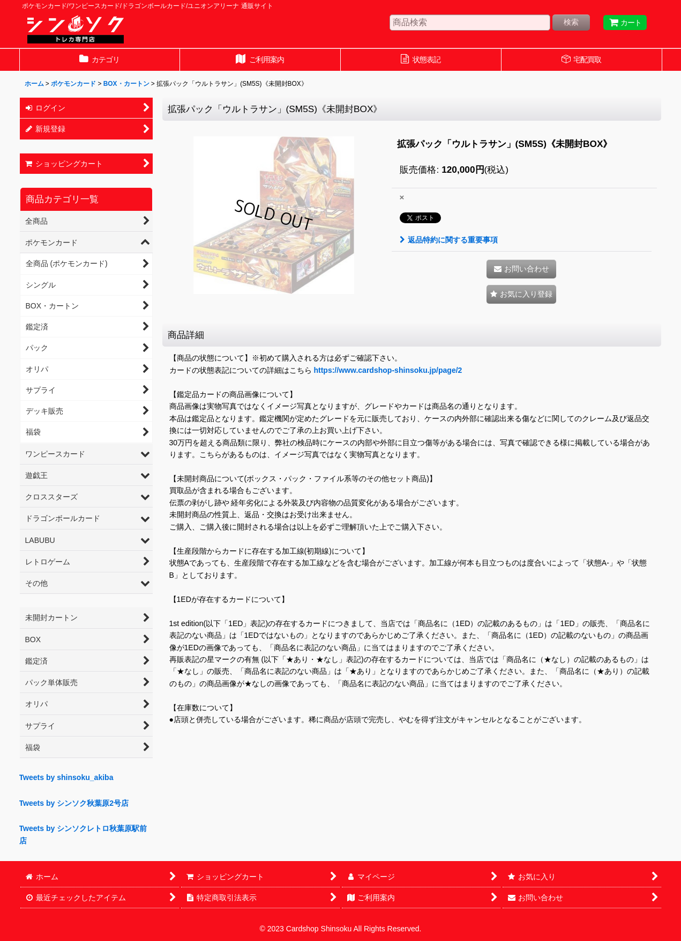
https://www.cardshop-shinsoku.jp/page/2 (387, 370)
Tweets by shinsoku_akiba (66, 777)
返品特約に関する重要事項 (449, 240)
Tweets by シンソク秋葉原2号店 (74, 803)
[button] (521, 294)
